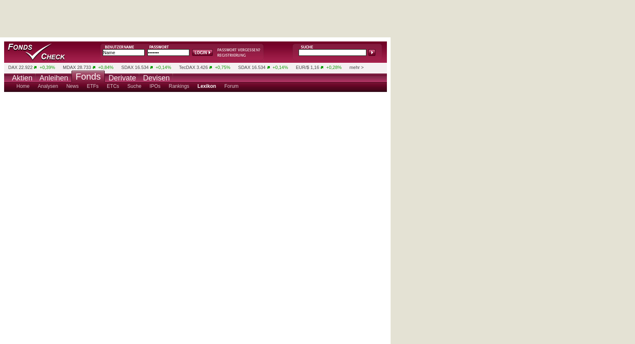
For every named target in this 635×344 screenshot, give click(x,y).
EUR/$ (302, 67)
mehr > (357, 67)
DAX (13, 67)
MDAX (69, 67)
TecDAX (187, 67)
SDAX (127, 67)
